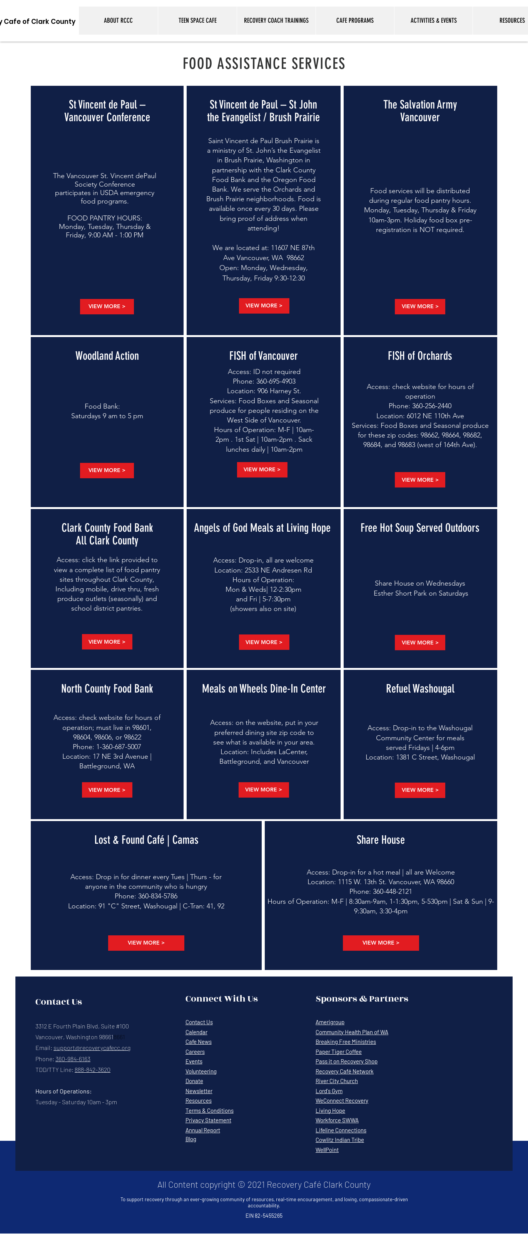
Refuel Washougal (420, 689)
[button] (118, 21)
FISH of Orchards (420, 356)
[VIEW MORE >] (107, 306)
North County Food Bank (107, 689)
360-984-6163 (72, 1058)
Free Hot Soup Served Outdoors (420, 528)
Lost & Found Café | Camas (146, 840)
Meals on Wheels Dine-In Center (264, 689)
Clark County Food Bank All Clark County (107, 534)
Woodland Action (107, 356)
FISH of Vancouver (263, 356)
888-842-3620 (92, 1069)
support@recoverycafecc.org (91, 1047)
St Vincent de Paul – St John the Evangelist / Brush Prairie (263, 111)
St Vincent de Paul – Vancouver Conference (107, 111)
